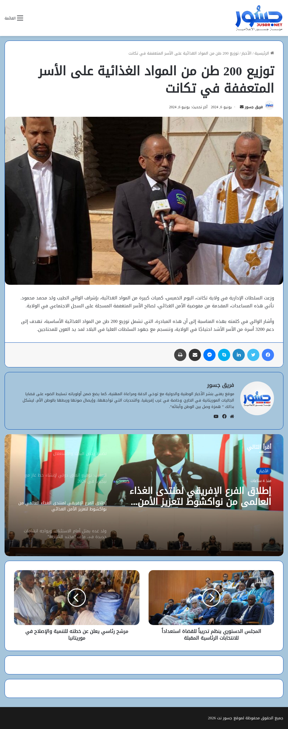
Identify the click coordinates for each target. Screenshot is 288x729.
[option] (144, 495)
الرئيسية (264, 53)
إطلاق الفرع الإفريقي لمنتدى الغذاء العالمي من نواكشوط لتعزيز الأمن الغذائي (200, 496)
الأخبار (246, 53)
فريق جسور (254, 107)
